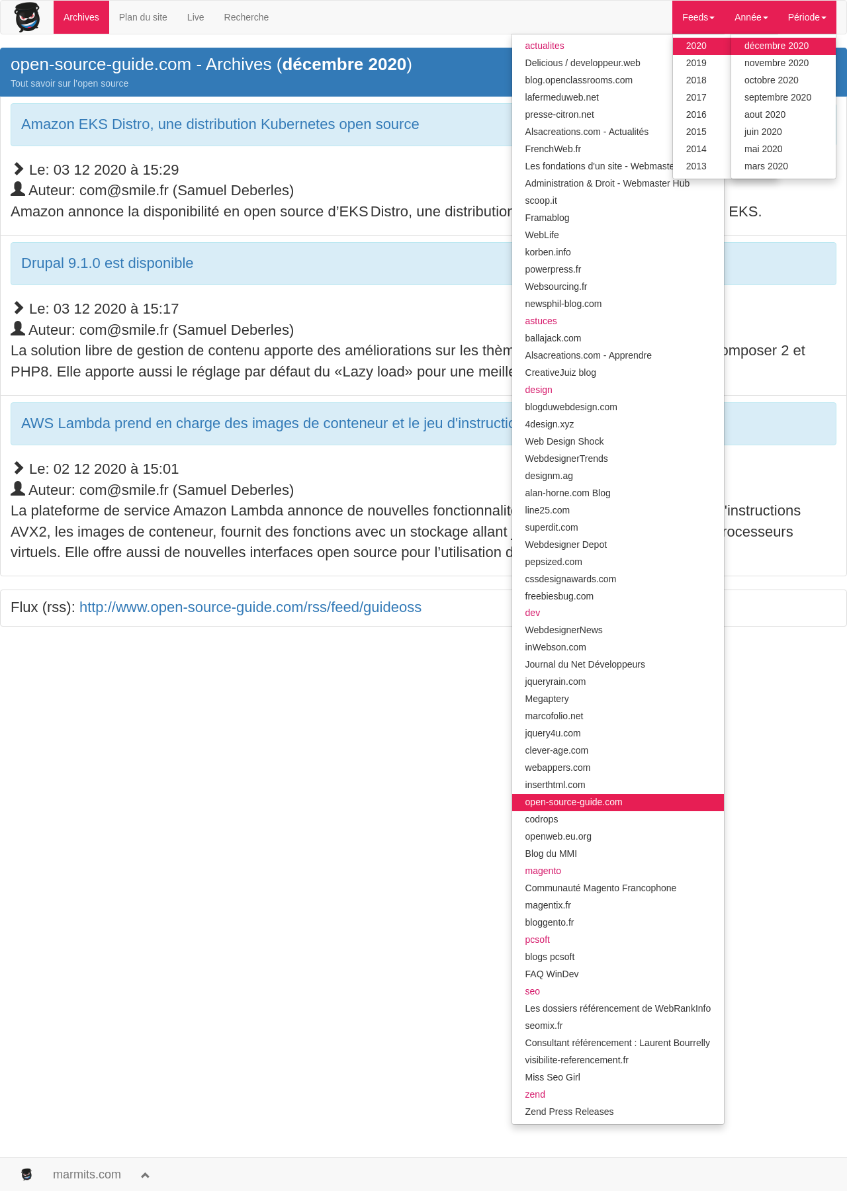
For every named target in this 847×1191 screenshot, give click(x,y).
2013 (696, 166)
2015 (696, 131)
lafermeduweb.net (562, 97)
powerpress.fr (553, 269)
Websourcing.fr (556, 286)
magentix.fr (548, 905)
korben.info (548, 252)
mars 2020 (766, 166)
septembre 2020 (777, 97)
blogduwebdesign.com (571, 407)
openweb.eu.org (558, 836)
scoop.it (541, 200)
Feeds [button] (698, 17)
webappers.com (558, 767)
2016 (696, 114)
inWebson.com (555, 647)
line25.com (547, 510)
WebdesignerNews (564, 630)
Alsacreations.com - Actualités (587, 131)
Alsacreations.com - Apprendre (588, 355)
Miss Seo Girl (552, 1077)
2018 (696, 80)
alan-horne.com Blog (568, 493)
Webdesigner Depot (566, 544)
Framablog (547, 217)
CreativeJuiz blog (560, 372)
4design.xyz (549, 424)
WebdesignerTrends (566, 458)
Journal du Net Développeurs (585, 664)
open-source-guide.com (574, 802)
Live (195, 17)
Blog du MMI (551, 853)
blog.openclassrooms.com (579, 80)
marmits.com (87, 1174)
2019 (696, 63)
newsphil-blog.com (563, 303)
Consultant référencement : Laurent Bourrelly (617, 1042)
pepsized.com (553, 561)
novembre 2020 (776, 63)
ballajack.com (553, 338)
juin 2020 (763, 131)
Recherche (246, 17)
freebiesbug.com (559, 596)
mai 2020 (763, 149)
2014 (696, 149)
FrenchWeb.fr (553, 149)
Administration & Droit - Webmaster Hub (607, 183)
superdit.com (551, 527)
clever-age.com (557, 750)
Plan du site (143, 17)
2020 (696, 45)
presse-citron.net (559, 114)
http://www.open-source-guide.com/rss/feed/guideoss (250, 607)
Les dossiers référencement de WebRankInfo (618, 1008)
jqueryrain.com (555, 681)
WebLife (542, 235)
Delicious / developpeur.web (583, 63)
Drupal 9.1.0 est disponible (107, 263)
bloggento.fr (549, 922)
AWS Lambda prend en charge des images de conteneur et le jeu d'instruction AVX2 (292, 423)
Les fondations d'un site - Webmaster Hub (611, 166)
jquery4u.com (553, 733)
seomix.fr (544, 1025)
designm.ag (549, 475)
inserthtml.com (555, 784)
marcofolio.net (554, 716)
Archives (81, 17)
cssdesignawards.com (571, 579)
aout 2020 (764, 114)
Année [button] (751, 17)
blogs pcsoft (550, 956)
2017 (696, 97)
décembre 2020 (776, 45)
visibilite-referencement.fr (577, 1060)
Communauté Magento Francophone (601, 888)
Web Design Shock (564, 441)
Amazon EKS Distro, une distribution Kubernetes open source (220, 124)
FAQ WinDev (552, 974)
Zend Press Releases (569, 1111)
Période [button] (807, 17)
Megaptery (547, 698)
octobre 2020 (771, 80)
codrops (541, 819)
